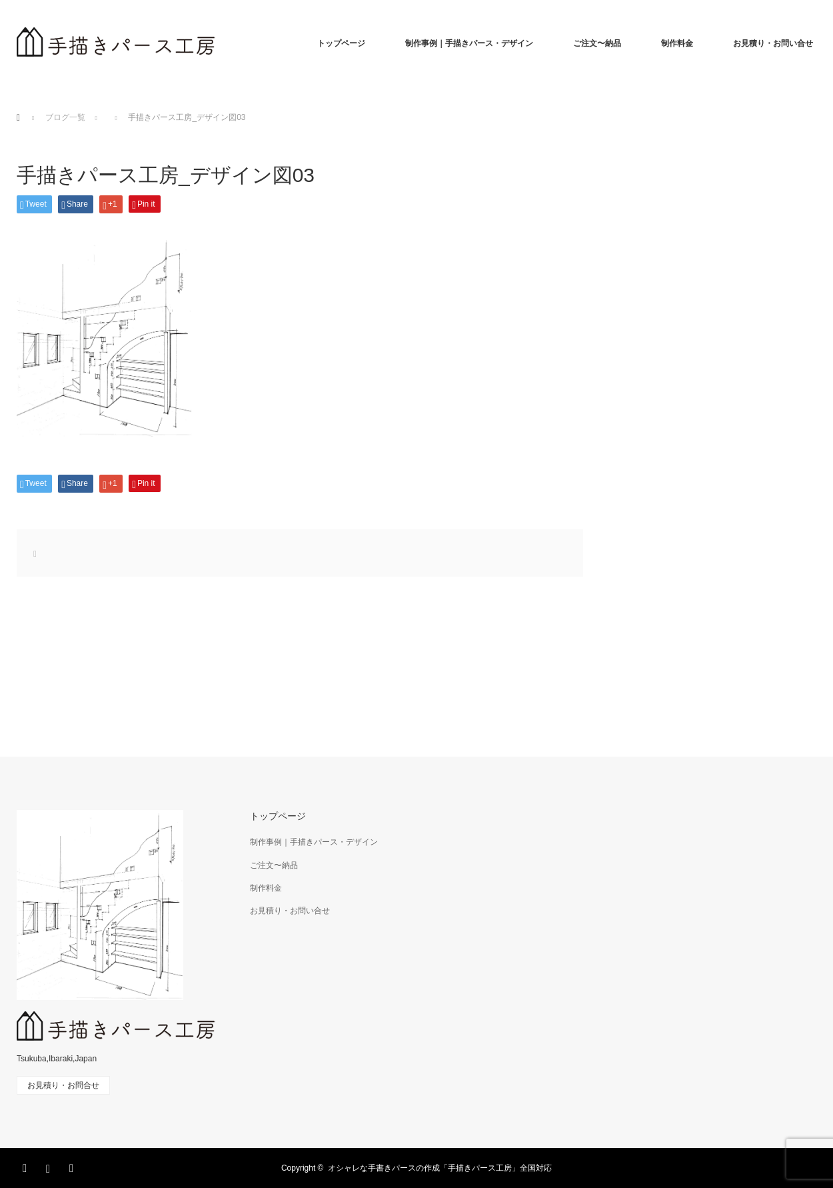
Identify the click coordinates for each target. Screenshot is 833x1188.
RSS (73, 1166)
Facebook (27, 1166)
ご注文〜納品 (597, 43)
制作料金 (677, 43)
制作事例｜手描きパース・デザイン (469, 43)
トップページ (341, 43)
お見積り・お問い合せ (773, 43)
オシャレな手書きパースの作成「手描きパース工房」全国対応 (440, 1168)
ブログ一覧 (65, 117)
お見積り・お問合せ (63, 1085)
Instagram (50, 1166)
